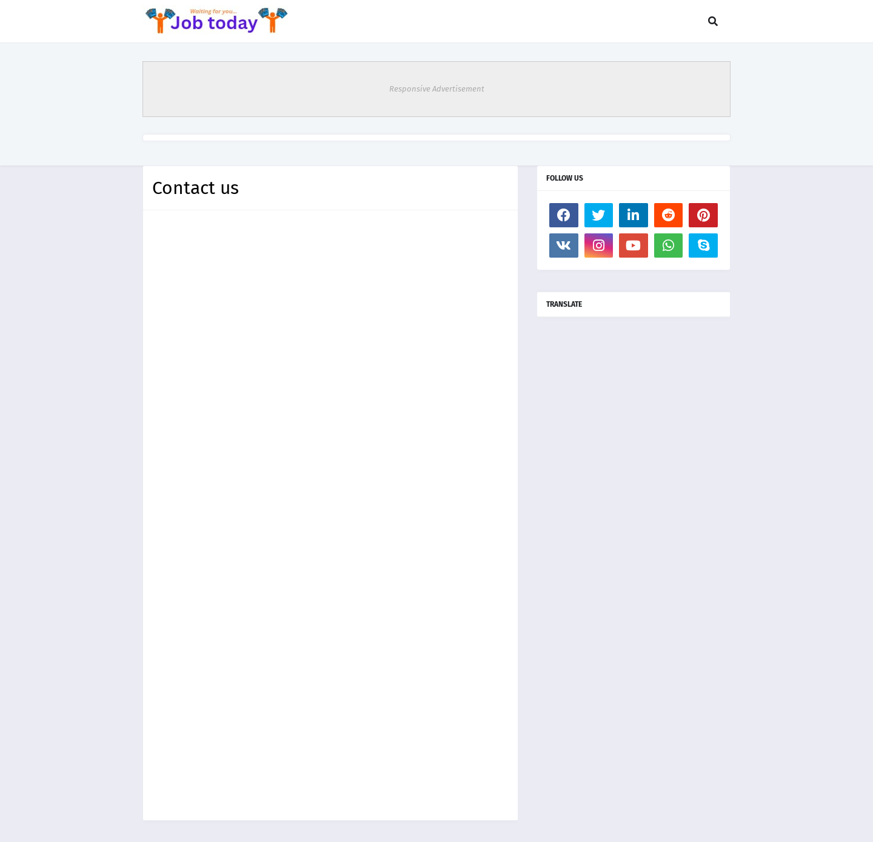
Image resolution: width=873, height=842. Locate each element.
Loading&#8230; (330, 513)
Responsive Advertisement (436, 88)
